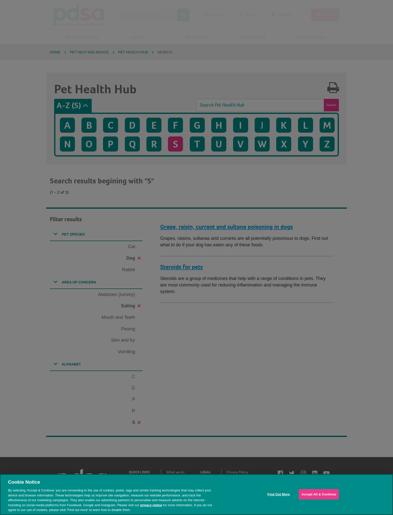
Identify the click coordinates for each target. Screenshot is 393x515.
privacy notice (151, 505)
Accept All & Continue (319, 494)
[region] (196, 494)
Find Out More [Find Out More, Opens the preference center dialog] (278, 494)
